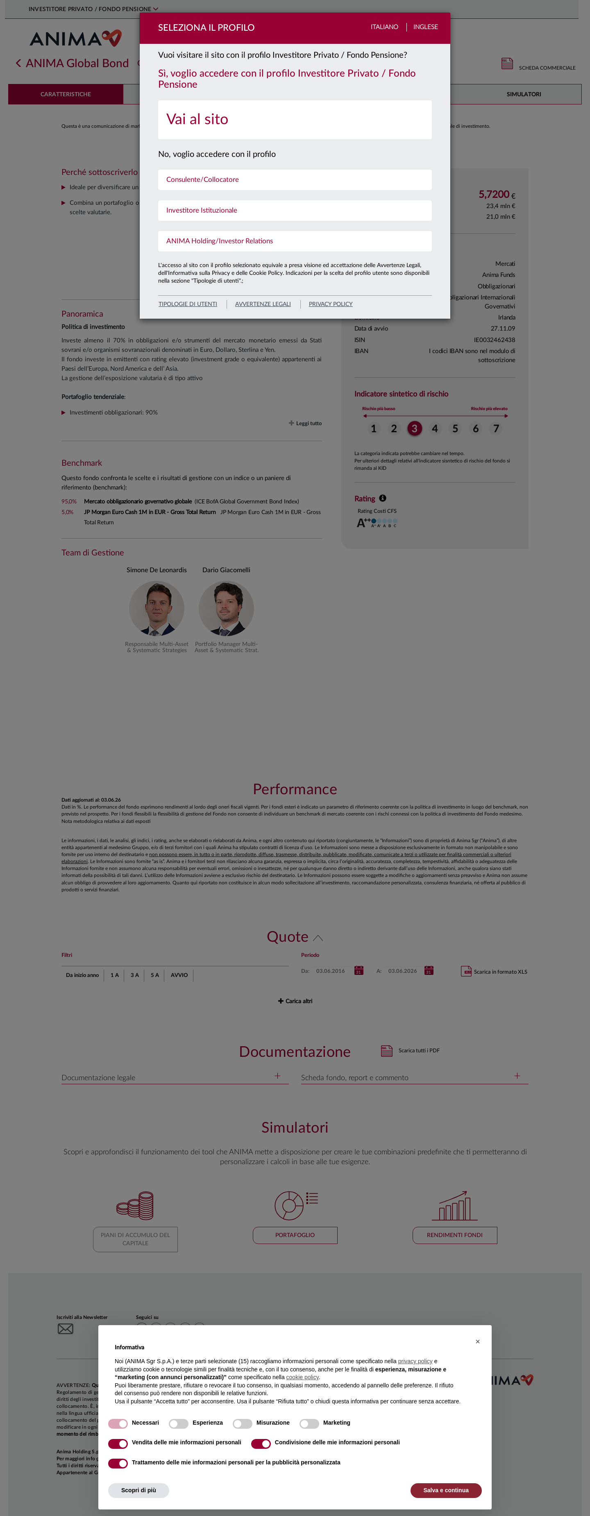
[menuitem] (295, 119)
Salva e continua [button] (446, 1490)
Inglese (425, 27)
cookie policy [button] (302, 1377)
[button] (477, 1341)
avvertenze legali (263, 304)
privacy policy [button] (415, 1361)
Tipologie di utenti (188, 304)
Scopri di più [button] (138, 1490)
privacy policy (331, 304)
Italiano (384, 27)
